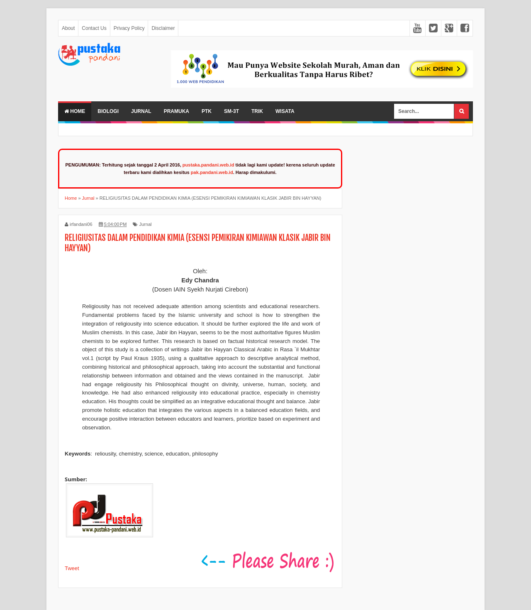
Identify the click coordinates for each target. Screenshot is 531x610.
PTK (207, 111)
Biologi (108, 111)
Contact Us (94, 28)
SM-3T (231, 111)
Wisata (285, 111)
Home (74, 111)
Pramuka (176, 111)
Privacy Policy (129, 28)
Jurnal (141, 111)
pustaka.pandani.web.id (208, 164)
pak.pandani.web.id (212, 172)
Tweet (72, 568)
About (68, 28)
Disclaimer (163, 28)
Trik (257, 111)
